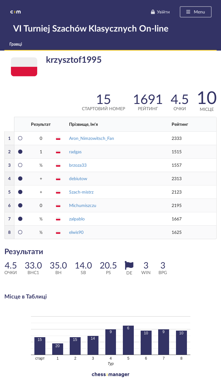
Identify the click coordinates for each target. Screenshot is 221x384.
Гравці (15, 44)
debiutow (78, 178)
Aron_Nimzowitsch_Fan (91, 138)
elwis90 (76, 232)
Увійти (160, 11)
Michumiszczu (82, 205)
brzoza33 (78, 165)
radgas (75, 151)
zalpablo (77, 218)
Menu (195, 11)
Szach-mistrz (81, 191)
